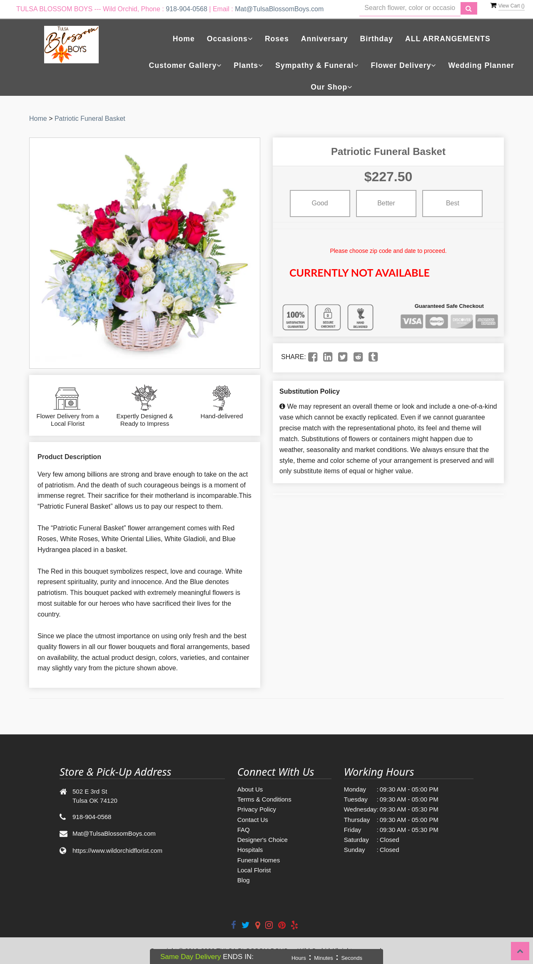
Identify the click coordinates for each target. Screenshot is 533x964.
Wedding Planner (481, 65)
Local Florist (254, 870)
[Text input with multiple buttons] (410, 8)
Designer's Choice (262, 839)
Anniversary (324, 39)
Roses (277, 39)
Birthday (376, 39)
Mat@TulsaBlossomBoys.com (279, 8)
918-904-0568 (186, 8)
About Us (250, 789)
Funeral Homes (258, 860)
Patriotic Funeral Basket (90, 118)
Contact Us (252, 819)
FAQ (243, 829)
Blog (243, 880)
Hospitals (250, 849)
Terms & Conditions (264, 799)
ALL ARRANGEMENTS (448, 39)
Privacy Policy (256, 809)
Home (184, 39)
